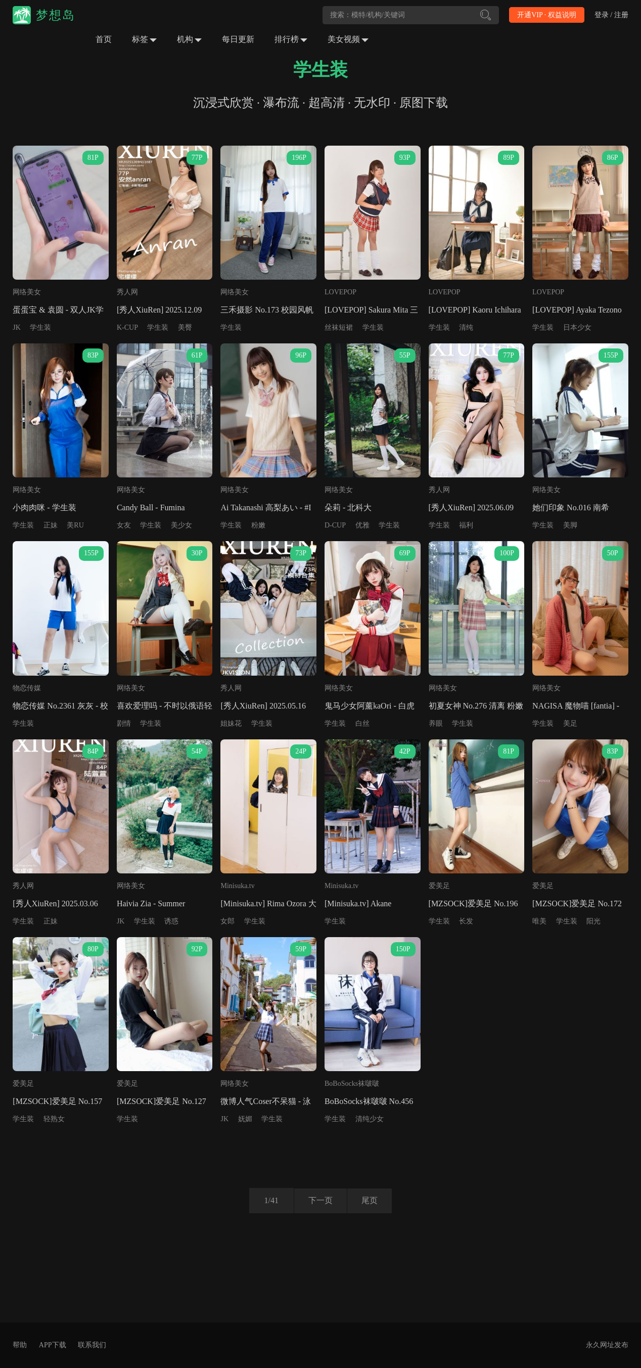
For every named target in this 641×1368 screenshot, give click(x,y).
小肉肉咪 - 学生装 (44, 507)
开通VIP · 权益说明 (546, 15)
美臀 (185, 327)
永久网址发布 (607, 1345)
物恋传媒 (27, 688)
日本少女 (577, 327)
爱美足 (439, 886)
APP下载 (52, 1345)
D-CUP (335, 525)
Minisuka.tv (237, 886)
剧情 (124, 723)
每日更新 (238, 39)
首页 (104, 39)
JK (17, 327)
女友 (124, 525)
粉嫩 (258, 525)
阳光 (593, 921)
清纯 (466, 327)
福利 (466, 525)
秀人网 (127, 292)
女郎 (227, 921)
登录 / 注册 (611, 15)
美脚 (570, 525)
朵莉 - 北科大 (348, 507)
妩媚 (245, 1119)
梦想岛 (55, 15)
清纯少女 (369, 1119)
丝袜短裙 (339, 327)
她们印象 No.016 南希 (570, 507)
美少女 (181, 525)
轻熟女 (54, 1119)
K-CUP (127, 327)
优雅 (362, 525)
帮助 (20, 1345)
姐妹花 (231, 723)
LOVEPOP (340, 292)
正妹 (50, 525)
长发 (466, 921)
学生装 (40, 327)
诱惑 (171, 921)
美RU (75, 525)
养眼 (436, 723)
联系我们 (92, 1345)
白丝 (362, 723)
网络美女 (27, 292)
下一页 (319, 1200)
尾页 (370, 1200)
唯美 (539, 921)
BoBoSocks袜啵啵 (352, 1083)
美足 (570, 723)
